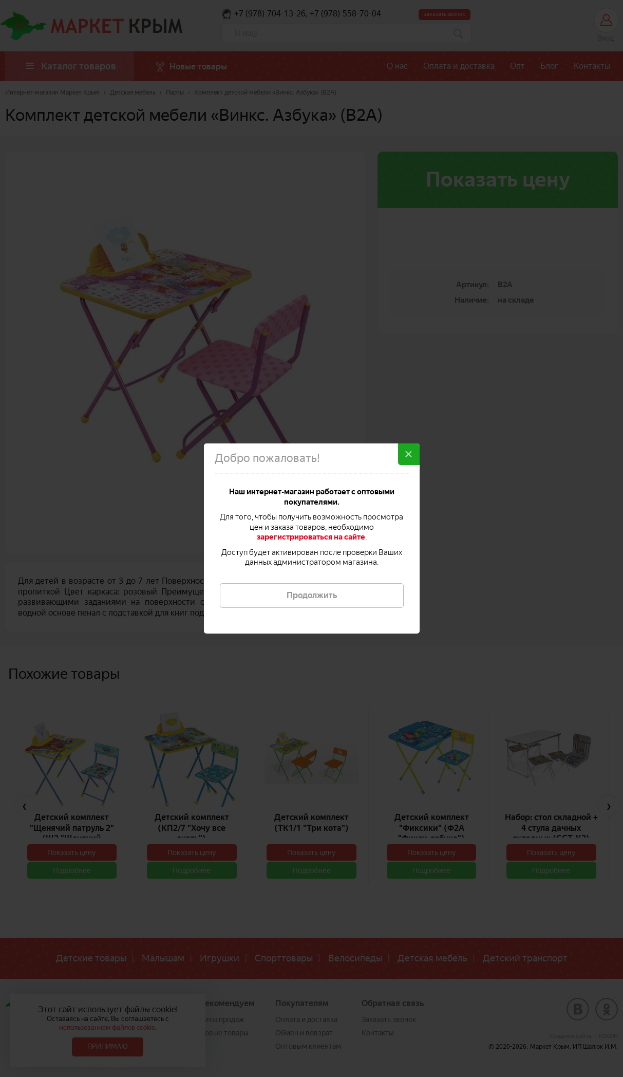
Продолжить (312, 595)
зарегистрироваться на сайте (311, 537)
